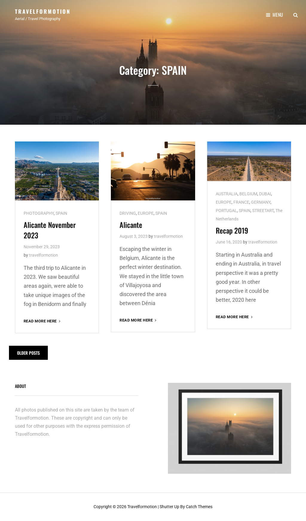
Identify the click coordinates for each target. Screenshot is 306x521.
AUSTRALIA (227, 193)
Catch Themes (199, 506)
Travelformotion (43, 11)
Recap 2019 (232, 230)
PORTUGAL (226, 210)
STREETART (263, 210)
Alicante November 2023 (50, 229)
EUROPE (146, 213)
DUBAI (265, 193)
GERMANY (260, 202)
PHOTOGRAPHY (39, 213)
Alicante (131, 224)
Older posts (28, 353)
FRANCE (241, 202)
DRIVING (128, 213)
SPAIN (61, 213)
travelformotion (43, 255)
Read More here (43, 321)
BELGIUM (248, 193)
